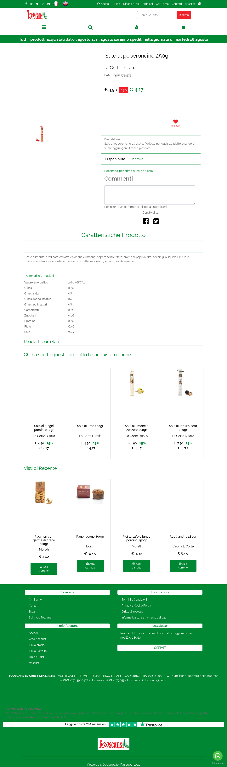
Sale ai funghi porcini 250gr (44, 427)
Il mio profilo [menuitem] (36, 645)
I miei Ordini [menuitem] (36, 656)
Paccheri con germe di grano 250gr (44, 540)
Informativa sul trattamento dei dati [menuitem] (144, 617)
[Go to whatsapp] (218, 756)
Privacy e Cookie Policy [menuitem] (136, 605)
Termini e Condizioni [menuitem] (134, 599)
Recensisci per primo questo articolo (128, 171)
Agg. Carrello (44, 568)
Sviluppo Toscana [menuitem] (40, 617)
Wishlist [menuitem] (190, 3)
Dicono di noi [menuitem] (131, 3)
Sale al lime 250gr (90, 426)
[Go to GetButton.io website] (218, 763)
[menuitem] (199, 5)
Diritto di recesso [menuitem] (132, 611)
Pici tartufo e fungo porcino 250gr (136, 538)
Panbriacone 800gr (90, 536)
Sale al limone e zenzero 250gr (136, 427)
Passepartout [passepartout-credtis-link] (130, 764)
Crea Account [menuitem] (37, 639)
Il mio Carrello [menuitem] (38, 650)
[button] (184, 15)
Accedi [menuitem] (33, 633)
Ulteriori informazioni (40, 275)
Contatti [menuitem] (177, 3)
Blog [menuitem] (117, 3)
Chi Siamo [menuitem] (162, 3)
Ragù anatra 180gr (183, 536)
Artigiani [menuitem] (148, 3)
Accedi (103, 3)
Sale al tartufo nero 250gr (183, 427)
